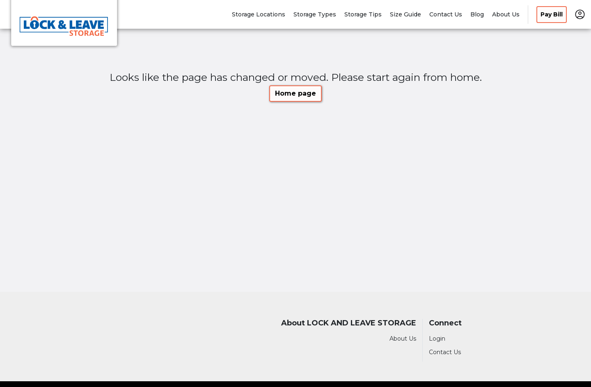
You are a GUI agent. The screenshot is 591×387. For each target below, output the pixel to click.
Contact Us (445, 14)
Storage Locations (258, 14)
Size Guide (405, 14)
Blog (477, 14)
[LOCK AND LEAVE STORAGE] (64, 26)
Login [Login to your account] (437, 338)
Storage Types (314, 14)
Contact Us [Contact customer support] (445, 352)
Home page (295, 93)
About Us (506, 14)
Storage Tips (363, 14)
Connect (445, 323)
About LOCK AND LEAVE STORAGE (348, 323)
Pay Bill (552, 14)
